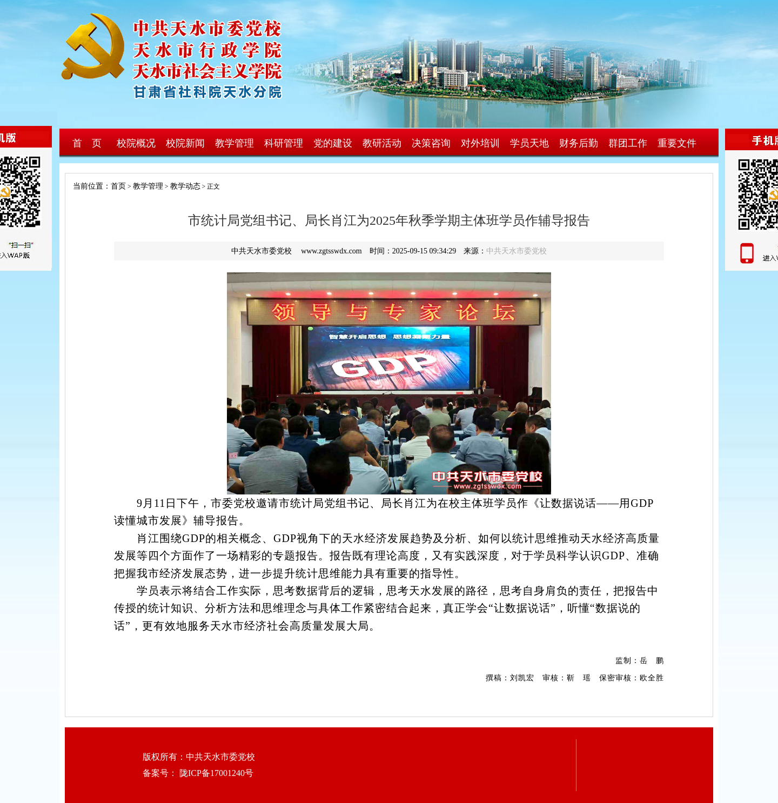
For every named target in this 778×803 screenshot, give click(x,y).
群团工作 (627, 143)
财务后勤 (578, 143)
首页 (118, 186)
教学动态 (185, 186)
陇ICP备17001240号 (215, 773)
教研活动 (382, 143)
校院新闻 (185, 143)
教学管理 (234, 143)
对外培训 (480, 143)
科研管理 (283, 143)
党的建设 (332, 143)
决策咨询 (431, 143)
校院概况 (136, 143)
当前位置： (88, 186)
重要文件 (677, 143)
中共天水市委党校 (516, 251)
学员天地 (529, 143)
